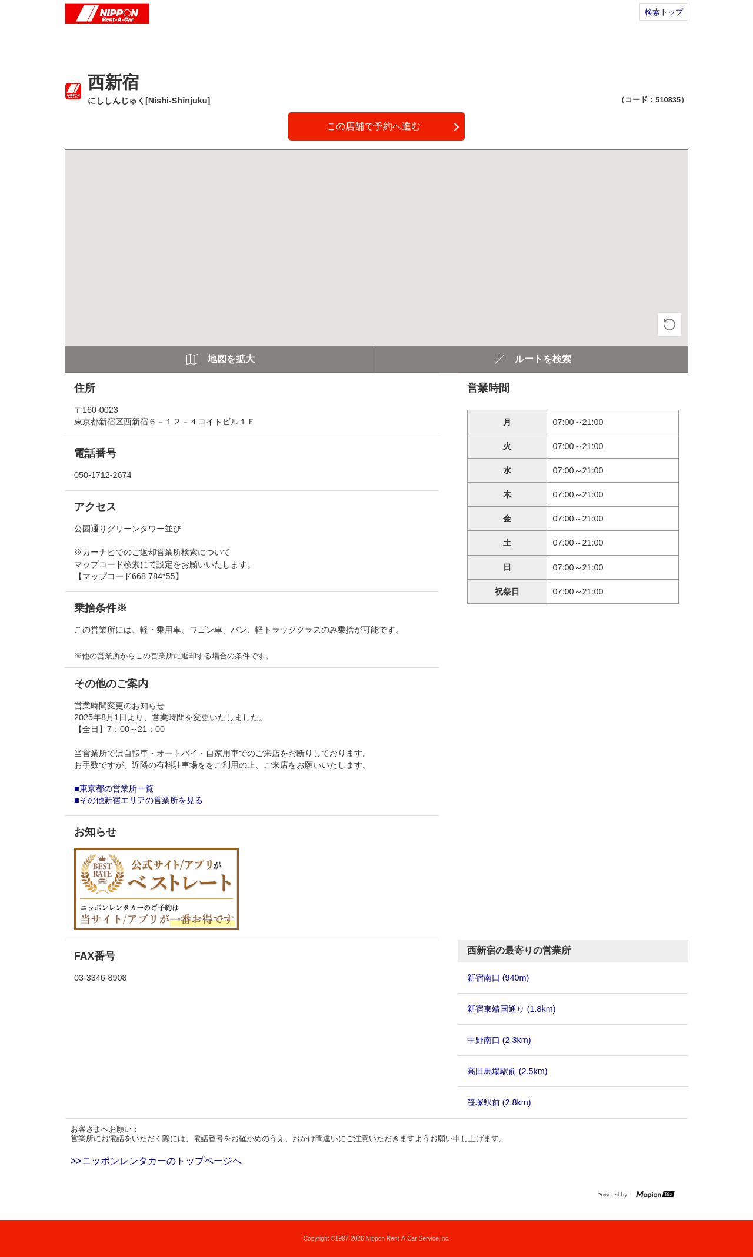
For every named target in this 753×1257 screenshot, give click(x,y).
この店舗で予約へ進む (373, 126)
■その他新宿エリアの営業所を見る (138, 800)
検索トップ (664, 12)
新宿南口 (498, 977)
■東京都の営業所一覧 (114, 788)
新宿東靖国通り (511, 1009)
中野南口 (499, 1040)
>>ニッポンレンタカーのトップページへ (156, 1161)
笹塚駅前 (499, 1102)
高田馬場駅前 (507, 1071)
